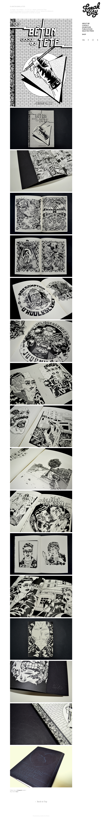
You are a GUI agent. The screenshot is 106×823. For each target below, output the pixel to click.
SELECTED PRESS (88, 31)
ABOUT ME (86, 23)
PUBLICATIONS (87, 29)
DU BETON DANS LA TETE (17, 6)
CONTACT (85, 25)
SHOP (84, 34)
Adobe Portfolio (44, 816)
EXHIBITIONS (86, 27)
